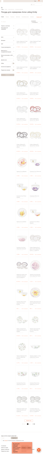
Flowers (7, 16)
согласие (5, 440)
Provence (12, 16)
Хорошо (29, 447)
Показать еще (28, 420)
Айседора (18, 16)
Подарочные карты (5, 451)
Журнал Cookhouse (5, 449)
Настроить (24, 447)
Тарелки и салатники (5, 25)
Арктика (32, 16)
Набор (7, 63)
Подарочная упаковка (7, 70)
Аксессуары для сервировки (4, 28)
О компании (3, 445)
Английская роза (25, 16)
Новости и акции (4, 447)
